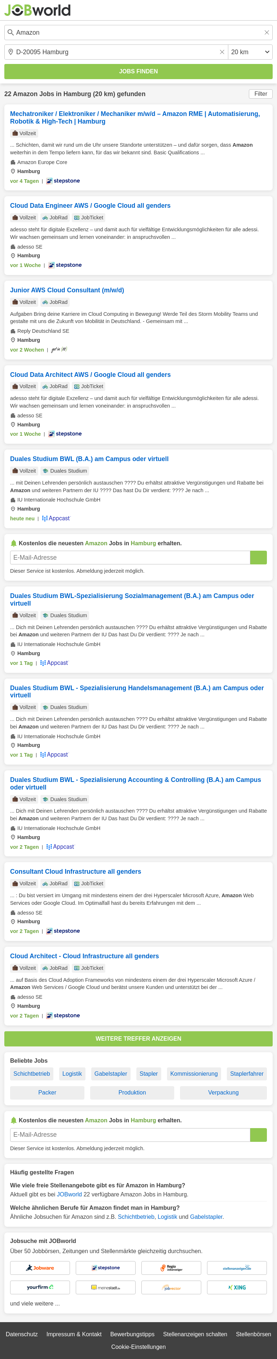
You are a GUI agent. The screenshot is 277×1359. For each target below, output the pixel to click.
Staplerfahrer (247, 1074)
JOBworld (69, 1194)
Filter (260, 94)
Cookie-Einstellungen (138, 1347)
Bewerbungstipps (132, 1334)
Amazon (25, 94)
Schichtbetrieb (31, 1074)
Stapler (149, 1074)
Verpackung (223, 1092)
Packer (47, 1092)
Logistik (72, 1074)
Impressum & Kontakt (74, 1334)
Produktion (132, 1092)
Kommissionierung (194, 1074)
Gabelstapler (110, 1074)
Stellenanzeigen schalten (195, 1334)
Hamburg (77, 94)
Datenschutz (22, 1334)
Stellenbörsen (253, 1334)
